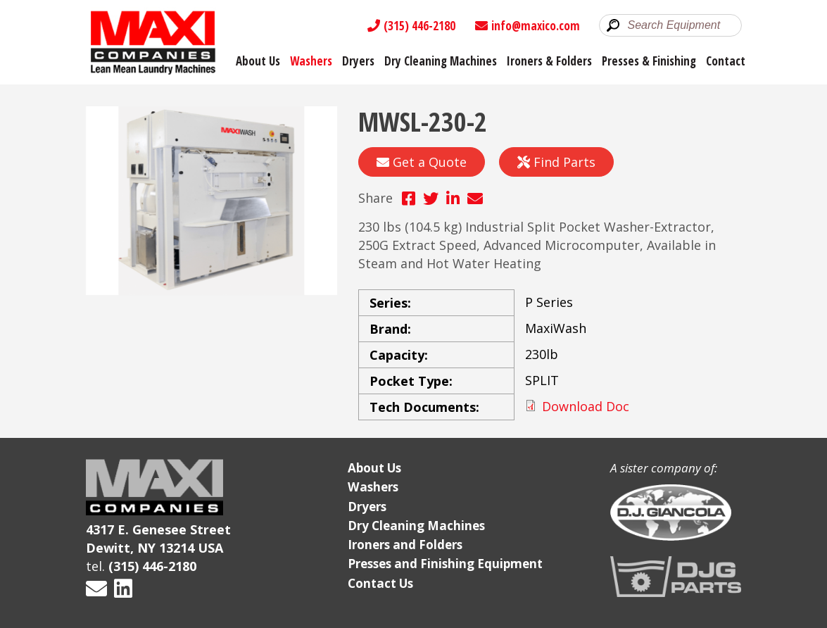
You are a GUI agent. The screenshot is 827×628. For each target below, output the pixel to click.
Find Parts (556, 161)
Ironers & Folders (549, 61)
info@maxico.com (527, 26)
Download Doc (585, 406)
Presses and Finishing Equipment (445, 563)
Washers (311, 61)
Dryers (358, 61)
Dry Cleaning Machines (440, 61)
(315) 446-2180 (411, 26)
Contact (725, 61)
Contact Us (380, 583)
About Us (258, 61)
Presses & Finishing (649, 61)
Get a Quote (422, 161)
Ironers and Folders (405, 544)
